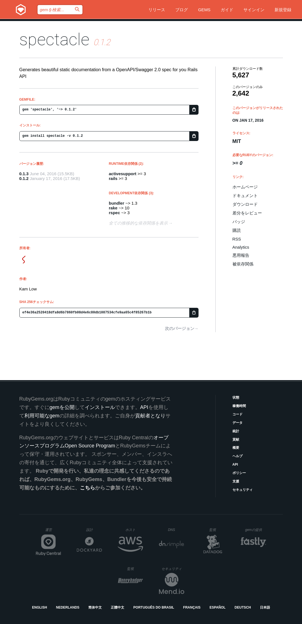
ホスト (134, 530)
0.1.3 (24, 173)
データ (237, 423)
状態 (235, 397)
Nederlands (67, 607)
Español (217, 607)
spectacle (54, 39)
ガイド (227, 9)
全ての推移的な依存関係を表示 (138, 223)
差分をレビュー (247, 213)
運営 (53, 531)
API (235, 464)
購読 (236, 230)
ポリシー (239, 473)
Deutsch (243, 607)
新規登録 (283, 9)
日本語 (265, 607)
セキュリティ (242, 490)
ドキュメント (245, 195)
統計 (235, 431)
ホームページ (245, 186)
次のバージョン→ (182, 328)
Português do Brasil (153, 607)
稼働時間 (239, 406)
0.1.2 (24, 178)
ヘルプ (237, 456)
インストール (100, 407)
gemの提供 (255, 530)
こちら (87, 488)
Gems (204, 9)
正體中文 (117, 607)
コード (237, 414)
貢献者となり (150, 416)
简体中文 (95, 607)
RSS (236, 239)
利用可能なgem (41, 416)
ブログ (181, 9)
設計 (94, 530)
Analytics (240, 247)
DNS (176, 530)
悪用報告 (240, 255)
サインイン (253, 9)
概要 (235, 448)
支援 (235, 481)
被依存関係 (242, 264)
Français (191, 607)
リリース (156, 9)
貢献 (235, 440)
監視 (217, 530)
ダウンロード (245, 204)
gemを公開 (62, 407)
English (39, 607)
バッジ (238, 221)
